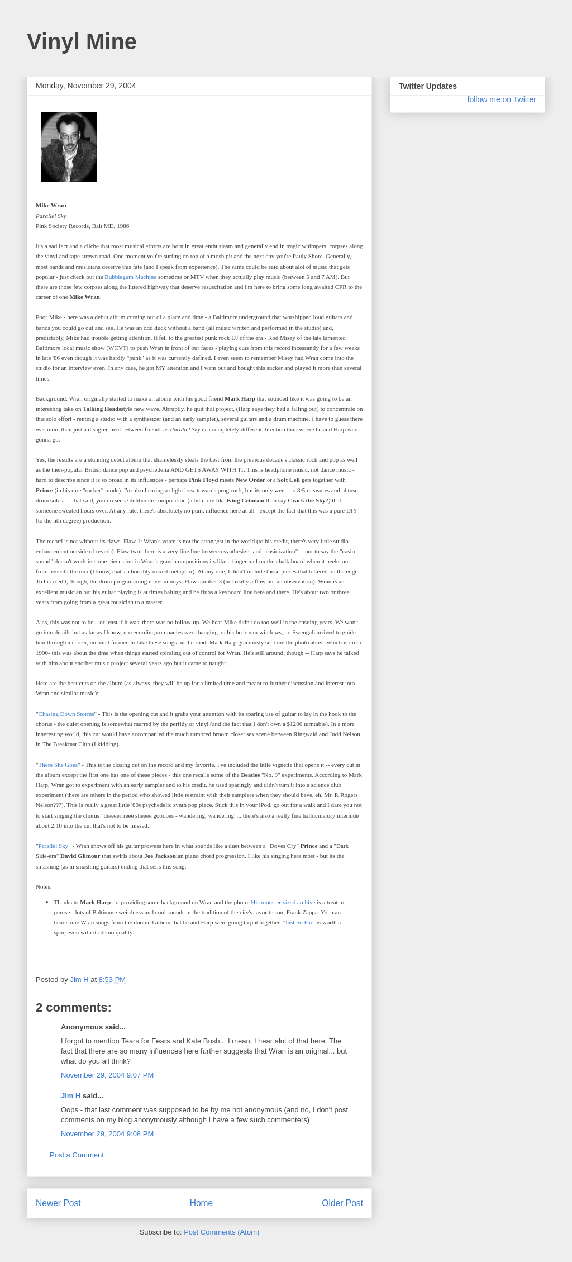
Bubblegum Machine (130, 276)
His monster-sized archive (283, 902)
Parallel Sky (54, 845)
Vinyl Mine (82, 41)
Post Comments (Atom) (221, 1232)
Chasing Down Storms (66, 713)
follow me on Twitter (502, 99)
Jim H (70, 1096)
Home (201, 1203)
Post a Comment (77, 1155)
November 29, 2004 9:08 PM (107, 1134)
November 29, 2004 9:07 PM (107, 1075)
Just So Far (298, 922)
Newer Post (58, 1203)
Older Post (342, 1203)
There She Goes (58, 764)
